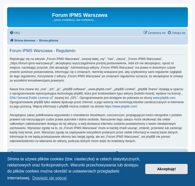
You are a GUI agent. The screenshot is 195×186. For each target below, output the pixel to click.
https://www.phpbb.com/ (121, 106)
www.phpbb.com (164, 98)
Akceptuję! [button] (166, 169)
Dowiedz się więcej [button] (49, 178)
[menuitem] (15, 33)
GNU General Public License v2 (31, 98)
